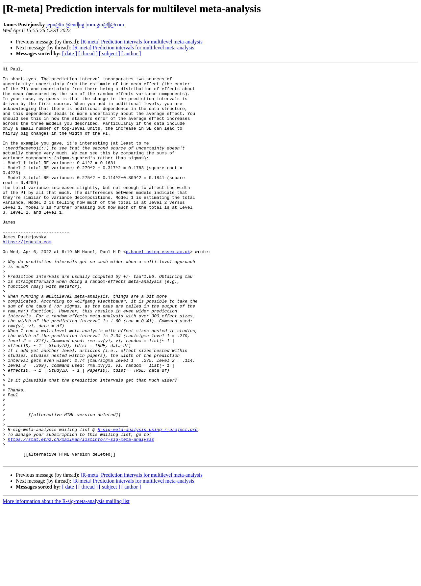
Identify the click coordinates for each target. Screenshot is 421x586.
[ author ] (131, 53)
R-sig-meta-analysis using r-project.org (148, 502)
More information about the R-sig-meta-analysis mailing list (66, 580)
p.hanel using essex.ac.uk (158, 289)
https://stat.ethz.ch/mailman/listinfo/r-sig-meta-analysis (81, 514)
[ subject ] (109, 53)
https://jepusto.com (27, 277)
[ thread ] (88, 53)
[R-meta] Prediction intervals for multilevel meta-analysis (141, 41)
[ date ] (69, 53)
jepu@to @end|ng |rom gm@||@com (85, 24)
